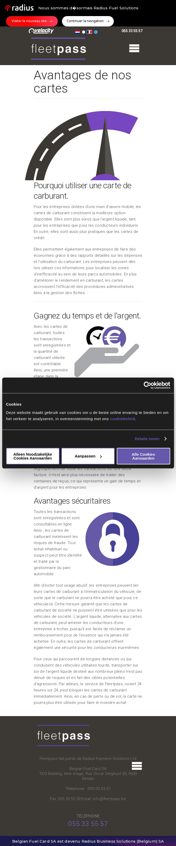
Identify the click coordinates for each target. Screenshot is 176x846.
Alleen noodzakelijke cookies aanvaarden (32, 456)
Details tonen (147, 438)
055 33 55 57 (132, 30)
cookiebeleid (122, 418)
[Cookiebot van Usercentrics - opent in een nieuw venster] (147, 385)
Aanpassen (88, 456)
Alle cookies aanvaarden (143, 456)
